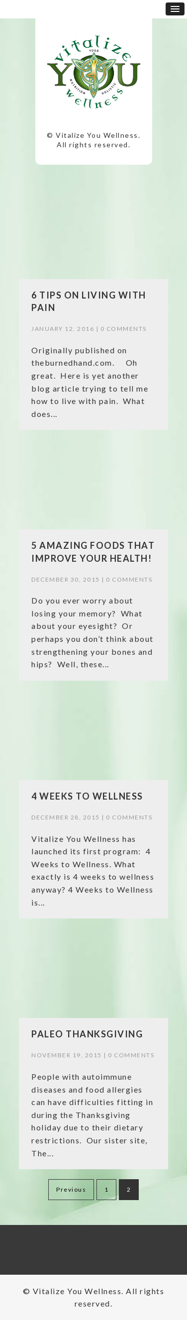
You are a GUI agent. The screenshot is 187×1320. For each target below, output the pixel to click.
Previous (71, 1189)
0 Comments (123, 328)
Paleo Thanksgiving (87, 1033)
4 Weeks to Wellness (87, 796)
